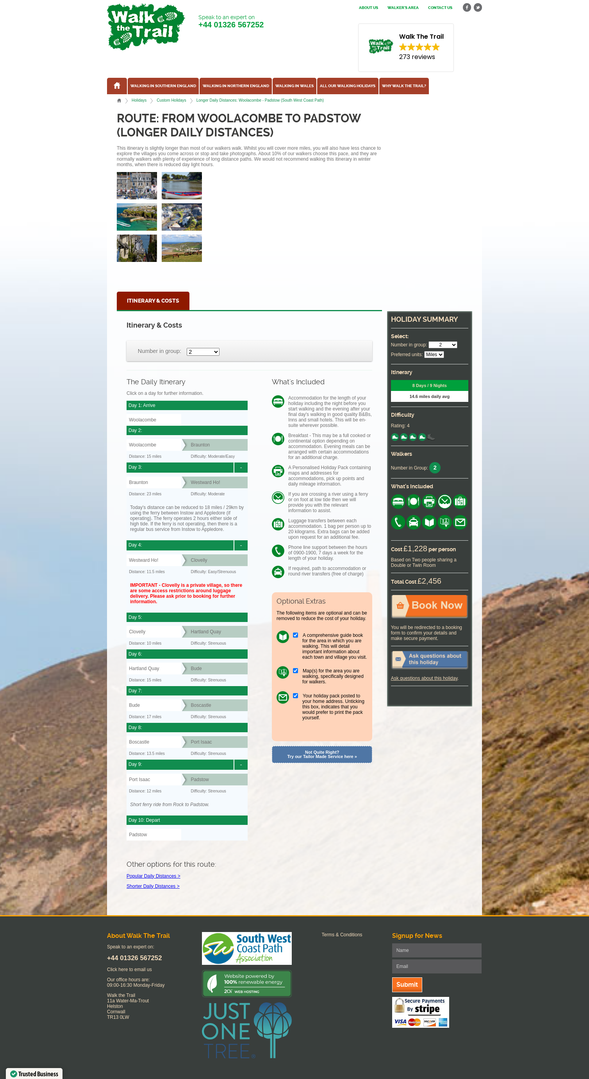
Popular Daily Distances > (153, 876)
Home (119, 100)
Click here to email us (129, 969)
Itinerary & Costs (153, 301)
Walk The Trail (146, 27)
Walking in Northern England (236, 86)
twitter (477, 7)
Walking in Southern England (163, 86)
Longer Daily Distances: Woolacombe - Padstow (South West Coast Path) (260, 100)
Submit (407, 984)
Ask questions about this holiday (424, 678)
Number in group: (159, 351)
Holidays (139, 100)
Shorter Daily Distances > (153, 886)
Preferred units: (407, 354)
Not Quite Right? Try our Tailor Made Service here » (322, 754)
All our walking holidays (347, 86)
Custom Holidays (171, 100)
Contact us (440, 7)
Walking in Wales (294, 86)
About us (368, 7)
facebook (467, 7)
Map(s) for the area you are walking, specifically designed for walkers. (333, 676)
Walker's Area (403, 7)
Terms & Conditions (342, 934)
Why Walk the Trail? (404, 86)
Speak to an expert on (231, 21)
